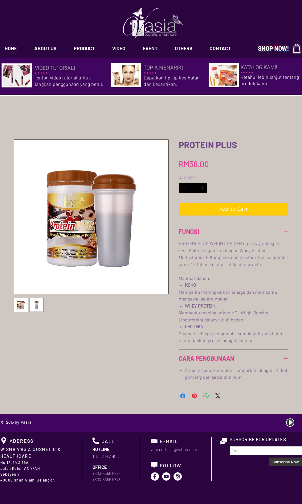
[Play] (290, 422)
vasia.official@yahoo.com (174, 449)
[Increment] (202, 188)
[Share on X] (218, 396)
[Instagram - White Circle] (177, 476)
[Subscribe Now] (285, 462)
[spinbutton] (193, 188)
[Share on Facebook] (182, 396)
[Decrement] (183, 188)
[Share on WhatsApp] (206, 396)
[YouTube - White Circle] (166, 476)
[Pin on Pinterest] (194, 396)
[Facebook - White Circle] (155, 476)
